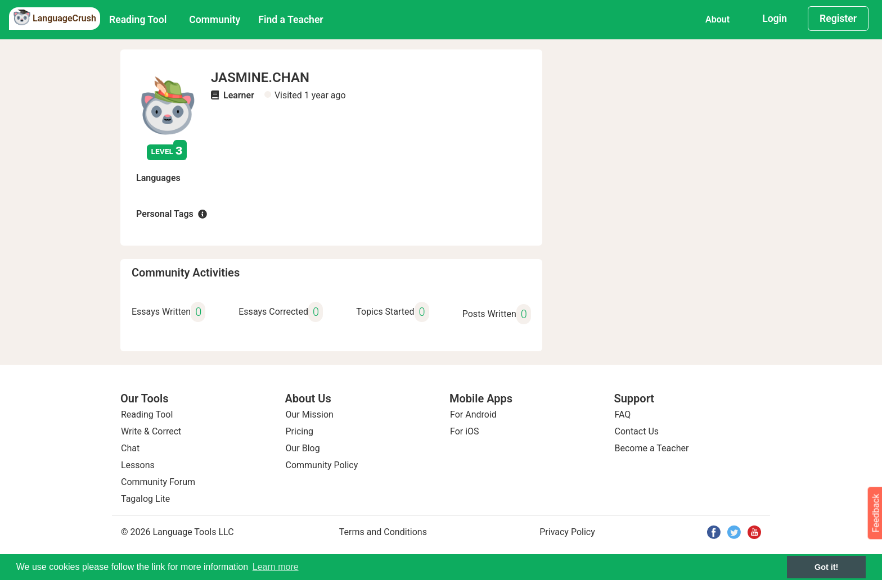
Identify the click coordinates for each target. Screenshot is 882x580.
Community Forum (158, 482)
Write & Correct (151, 431)
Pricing (300, 431)
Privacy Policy (567, 532)
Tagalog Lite (145, 498)
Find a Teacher (290, 19)
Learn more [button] (276, 567)
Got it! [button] (826, 567)
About (717, 19)
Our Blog (303, 448)
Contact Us (637, 431)
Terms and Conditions (383, 532)
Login (774, 18)
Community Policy (322, 465)
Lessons (138, 465)
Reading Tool (137, 19)
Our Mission (310, 414)
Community (214, 19)
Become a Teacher (652, 448)
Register (838, 18)
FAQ (623, 414)
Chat (130, 448)
